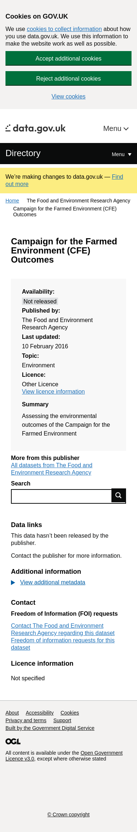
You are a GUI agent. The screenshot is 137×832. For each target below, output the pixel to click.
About (12, 713)
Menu (113, 128)
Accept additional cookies (68, 58)
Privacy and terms (25, 720)
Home (12, 201)
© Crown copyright (68, 814)
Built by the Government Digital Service (50, 728)
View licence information (53, 391)
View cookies (68, 96)
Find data (118, 495)
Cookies (70, 713)
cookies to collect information (64, 29)
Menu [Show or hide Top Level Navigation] (119, 154)
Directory (23, 153)
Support (62, 720)
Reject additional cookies (68, 79)
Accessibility (39, 713)
